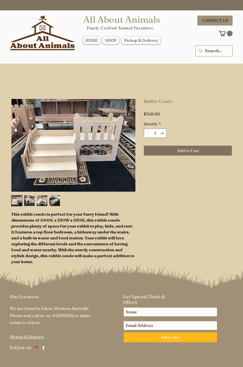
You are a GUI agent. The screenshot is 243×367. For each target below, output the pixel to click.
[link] (226, 33)
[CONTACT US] (215, 20)
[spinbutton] (155, 133)
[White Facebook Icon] (43, 348)
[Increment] (163, 133)
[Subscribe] (170, 337)
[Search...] (213, 51)
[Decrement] (148, 133)
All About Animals (121, 19)
